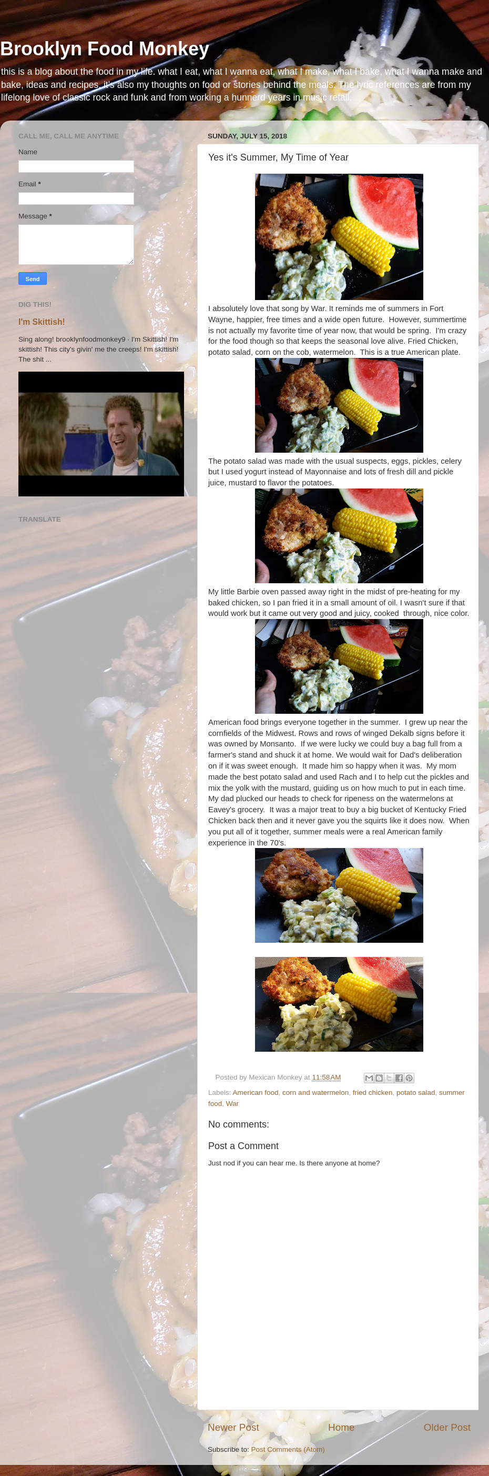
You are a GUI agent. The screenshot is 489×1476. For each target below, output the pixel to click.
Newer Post (233, 1427)
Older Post (447, 1427)
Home (341, 1427)
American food (256, 1092)
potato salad (415, 1092)
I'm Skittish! (41, 321)
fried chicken (373, 1092)
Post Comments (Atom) (288, 1449)
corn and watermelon (315, 1092)
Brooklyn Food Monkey (104, 48)
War (232, 1104)
